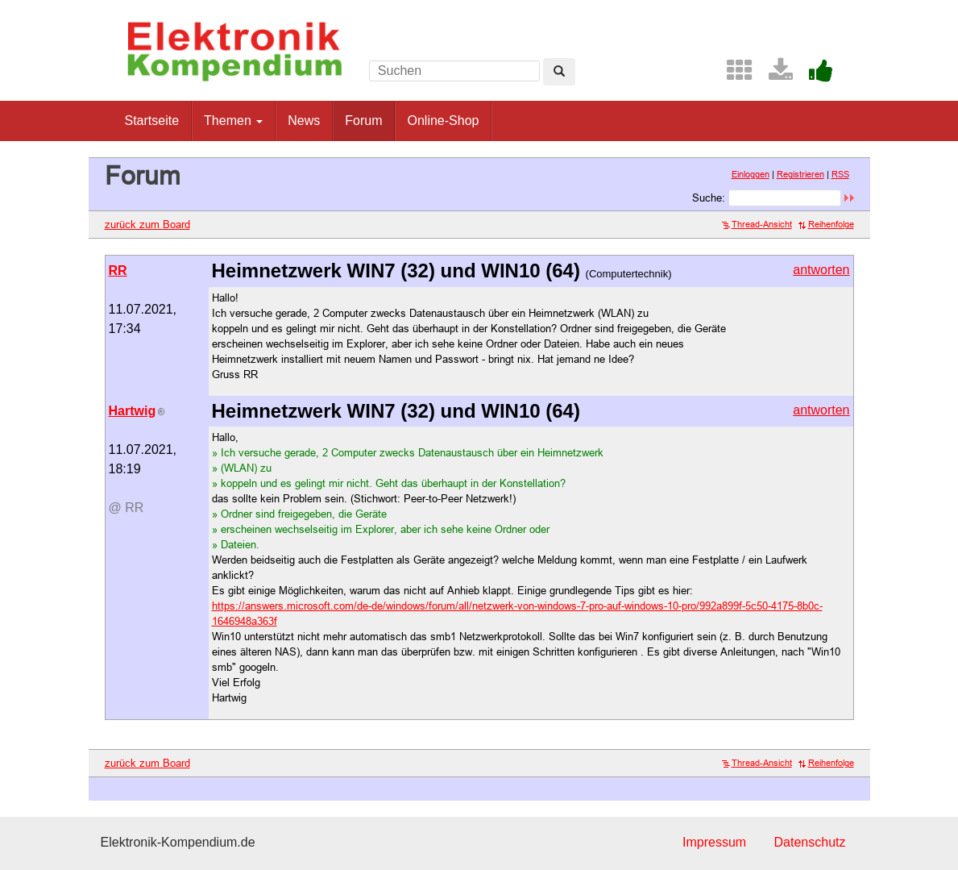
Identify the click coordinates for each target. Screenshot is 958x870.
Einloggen (750, 174)
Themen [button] (233, 120)
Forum (363, 120)
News (304, 120)
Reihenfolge (826, 224)
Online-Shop (443, 120)
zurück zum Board (147, 224)
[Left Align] (559, 71)
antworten (821, 270)
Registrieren (800, 174)
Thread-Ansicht (757, 224)
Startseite (152, 120)
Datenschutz (810, 842)
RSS (840, 174)
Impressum (714, 842)
